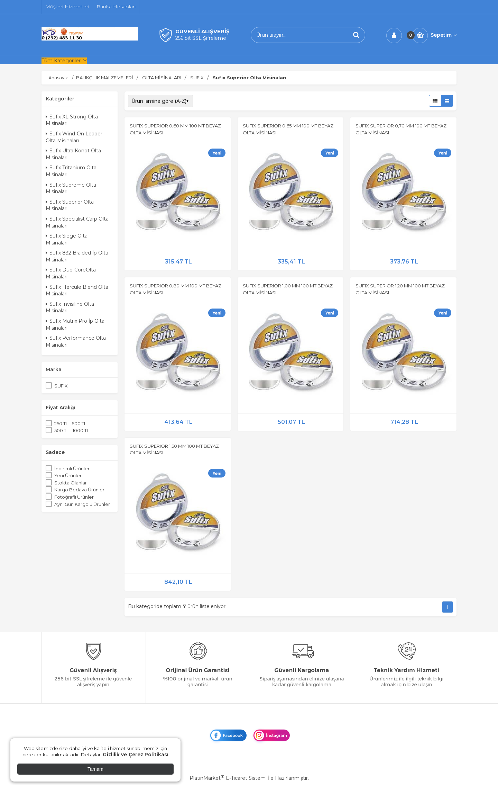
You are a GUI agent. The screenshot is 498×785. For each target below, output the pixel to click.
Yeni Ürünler (68, 475)
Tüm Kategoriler (61, 60)
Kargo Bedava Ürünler (79, 489)
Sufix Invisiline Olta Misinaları (70, 307)
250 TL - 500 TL (70, 423)
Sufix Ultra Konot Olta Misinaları (73, 154)
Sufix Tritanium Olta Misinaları (71, 171)
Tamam (95, 769)
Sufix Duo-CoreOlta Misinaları (71, 273)
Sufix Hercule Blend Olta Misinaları (77, 290)
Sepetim (443, 35)
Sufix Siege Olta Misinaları (66, 239)
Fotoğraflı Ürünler (74, 497)
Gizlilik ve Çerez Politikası (135, 754)
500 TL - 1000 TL (71, 430)
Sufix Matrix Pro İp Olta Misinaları (75, 324)
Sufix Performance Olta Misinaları (76, 341)
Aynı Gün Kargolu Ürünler (82, 504)
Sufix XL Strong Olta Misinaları (72, 120)
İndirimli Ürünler (72, 468)
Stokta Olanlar (70, 482)
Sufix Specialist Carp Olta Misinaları (77, 222)
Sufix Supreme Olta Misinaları (71, 188)
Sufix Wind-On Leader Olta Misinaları (74, 137)
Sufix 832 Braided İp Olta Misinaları (77, 256)
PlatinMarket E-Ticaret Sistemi (228, 778)
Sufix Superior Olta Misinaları (70, 205)
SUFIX (61, 386)
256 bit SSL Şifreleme (200, 38)
